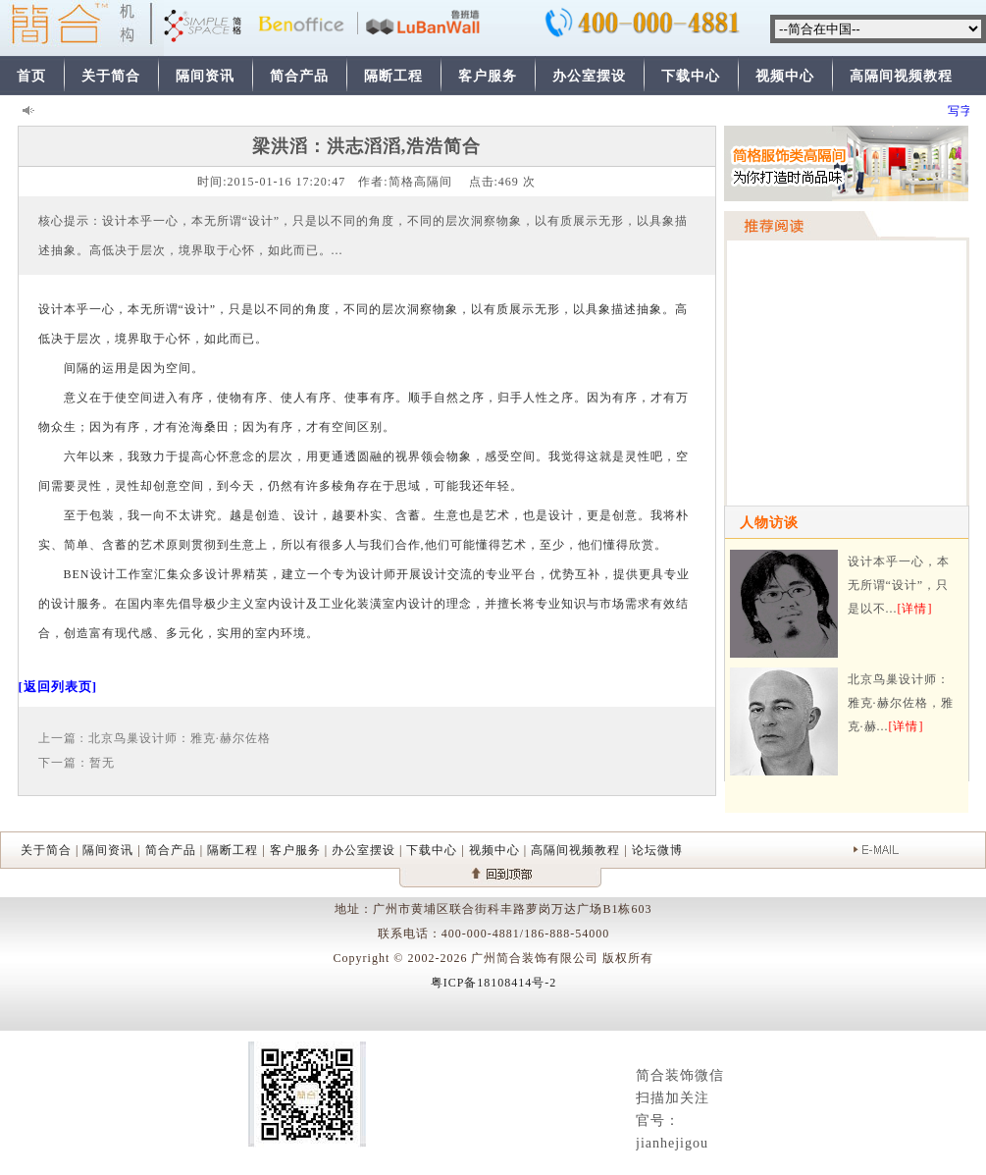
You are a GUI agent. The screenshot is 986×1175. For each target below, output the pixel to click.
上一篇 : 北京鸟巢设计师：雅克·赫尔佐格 (154, 738)
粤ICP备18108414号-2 (494, 982)
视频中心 (784, 76)
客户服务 (487, 76)
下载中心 (690, 76)
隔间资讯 (205, 76)
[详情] (915, 608)
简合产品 (299, 76)
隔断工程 (393, 76)
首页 (31, 76)
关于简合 (110, 76)
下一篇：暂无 (76, 763)
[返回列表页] (58, 686)
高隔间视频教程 (901, 76)
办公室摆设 (589, 76)
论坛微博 (657, 850)
